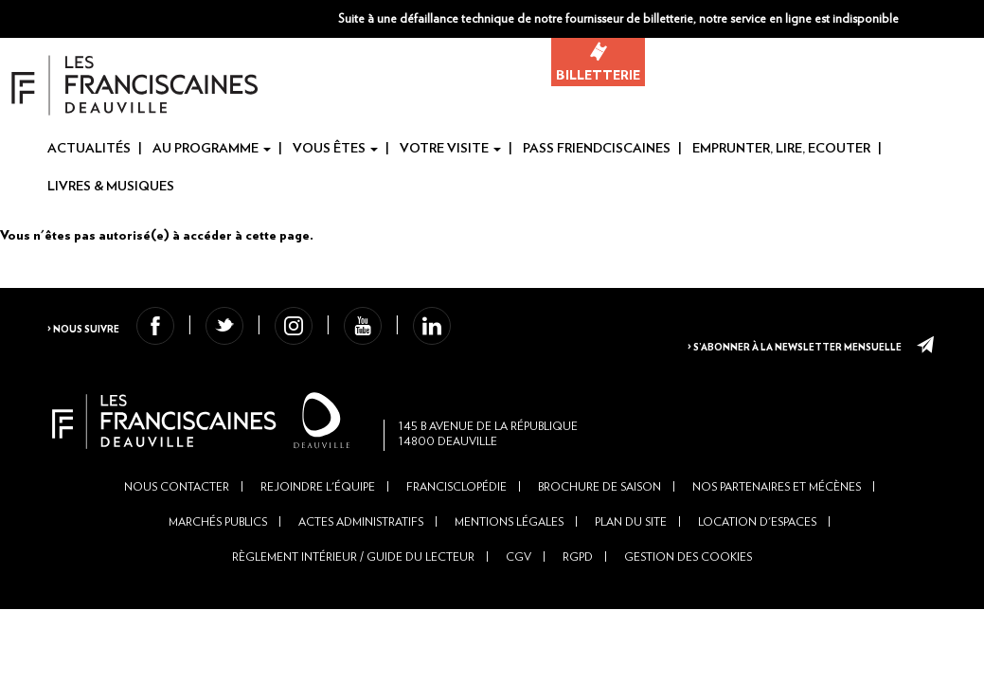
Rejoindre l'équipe (317, 521)
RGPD (578, 592)
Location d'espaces (757, 556)
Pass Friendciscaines (597, 149)
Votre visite (450, 149)
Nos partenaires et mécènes (776, 521)
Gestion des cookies (688, 592)
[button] (831, 19)
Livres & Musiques (110, 187)
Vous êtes (335, 149)
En (970, 20)
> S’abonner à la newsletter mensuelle (781, 342)
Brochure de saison (599, 521)
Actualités (89, 149)
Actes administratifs (360, 556)
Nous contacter (176, 521)
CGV (518, 592)
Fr (940, 20)
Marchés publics (218, 556)
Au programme (211, 149)
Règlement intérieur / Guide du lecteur (353, 592)
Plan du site (631, 556)
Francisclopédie (456, 521)
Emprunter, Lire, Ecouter (781, 149)
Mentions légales (509, 556)
